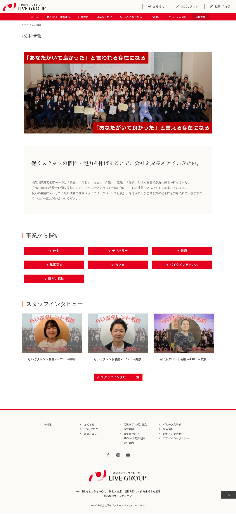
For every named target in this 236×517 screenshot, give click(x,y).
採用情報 (200, 16)
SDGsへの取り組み (131, 16)
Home (25, 24)
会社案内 (155, 16)
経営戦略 (83, 16)
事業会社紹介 (104, 16)
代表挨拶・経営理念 (58, 16)
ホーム (35, 16)
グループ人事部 (178, 16)
